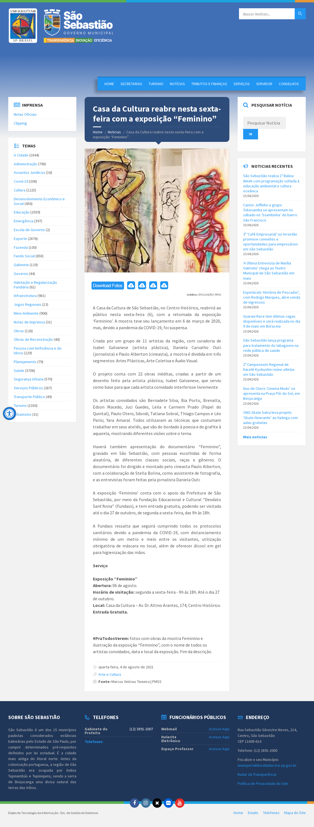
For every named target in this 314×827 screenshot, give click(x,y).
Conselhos (289, 83)
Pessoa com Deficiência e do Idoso (37, 350)
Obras (19, 330)
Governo (21, 273)
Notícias (177, 83)
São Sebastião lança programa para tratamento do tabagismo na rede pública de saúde (271, 345)
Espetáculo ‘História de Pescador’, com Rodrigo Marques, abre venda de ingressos (271, 297)
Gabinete (21, 264)
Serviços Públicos (28, 387)
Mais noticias (255, 436)
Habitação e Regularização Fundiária (35, 285)
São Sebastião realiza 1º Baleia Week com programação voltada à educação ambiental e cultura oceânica (271, 183)
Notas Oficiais (25, 114)
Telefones (94, 741)
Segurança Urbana (29, 379)
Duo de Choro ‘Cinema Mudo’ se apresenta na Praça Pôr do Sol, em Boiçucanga (271, 393)
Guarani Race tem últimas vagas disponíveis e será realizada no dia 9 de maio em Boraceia (271, 321)
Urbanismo (22, 414)
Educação (21, 212)
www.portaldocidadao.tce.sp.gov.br (267, 765)
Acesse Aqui (219, 728)
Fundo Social (24, 255)
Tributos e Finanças (209, 83)
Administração (25, 163)
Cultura (19, 190)
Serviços (242, 83)
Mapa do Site (295, 812)
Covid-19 (21, 181)
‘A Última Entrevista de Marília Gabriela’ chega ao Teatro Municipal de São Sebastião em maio (268, 271)
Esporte (20, 238)
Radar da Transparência (257, 774)
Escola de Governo (29, 229)
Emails (253, 812)
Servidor (264, 83)
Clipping (20, 123)
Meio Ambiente (26, 313)
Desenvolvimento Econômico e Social (39, 201)
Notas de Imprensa (29, 322)
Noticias (114, 131)
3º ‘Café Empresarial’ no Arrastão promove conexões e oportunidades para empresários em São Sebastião (270, 242)
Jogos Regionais (27, 304)
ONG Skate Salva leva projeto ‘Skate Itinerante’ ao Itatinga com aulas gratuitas (270, 417)
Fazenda (21, 247)
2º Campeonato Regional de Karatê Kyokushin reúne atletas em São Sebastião (269, 369)
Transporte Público (29, 396)
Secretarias (131, 83)
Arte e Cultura (109, 674)
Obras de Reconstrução (33, 339)
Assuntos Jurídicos (29, 172)
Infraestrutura (25, 295)
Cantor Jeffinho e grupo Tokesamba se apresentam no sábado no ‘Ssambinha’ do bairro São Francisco (270, 212)
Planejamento (25, 361)
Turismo (156, 83)
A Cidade (21, 155)
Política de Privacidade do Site (263, 783)
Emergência (23, 220)
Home (109, 83)
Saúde (19, 370)
